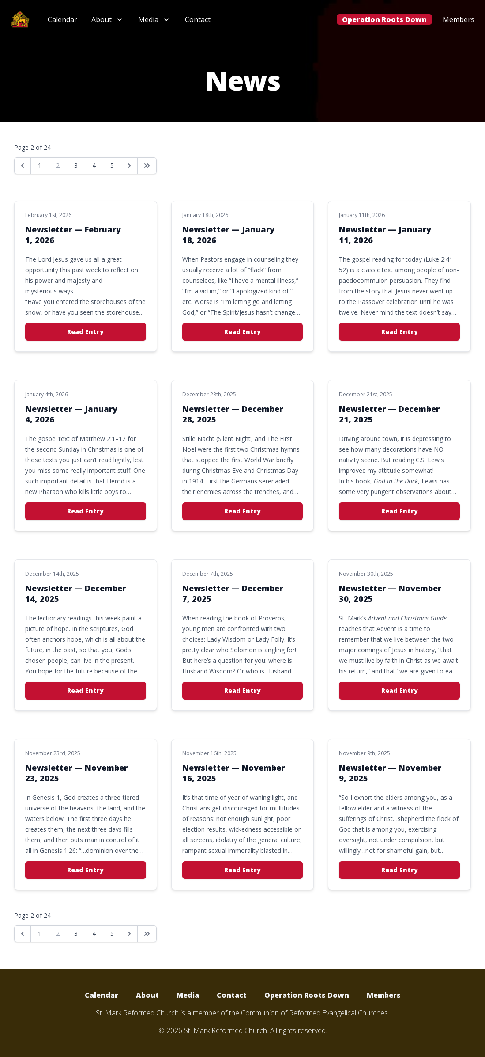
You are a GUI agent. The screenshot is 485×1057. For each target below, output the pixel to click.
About (147, 995)
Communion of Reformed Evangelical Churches (314, 1013)
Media (188, 995)
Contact (198, 19)
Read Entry (85, 331)
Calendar (62, 19)
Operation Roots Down (384, 19)
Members (458, 19)
